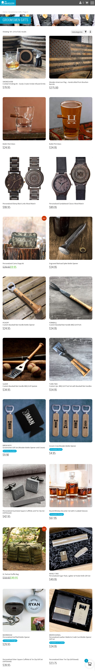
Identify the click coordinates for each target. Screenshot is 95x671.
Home (5, 12)
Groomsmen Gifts (15, 12)
